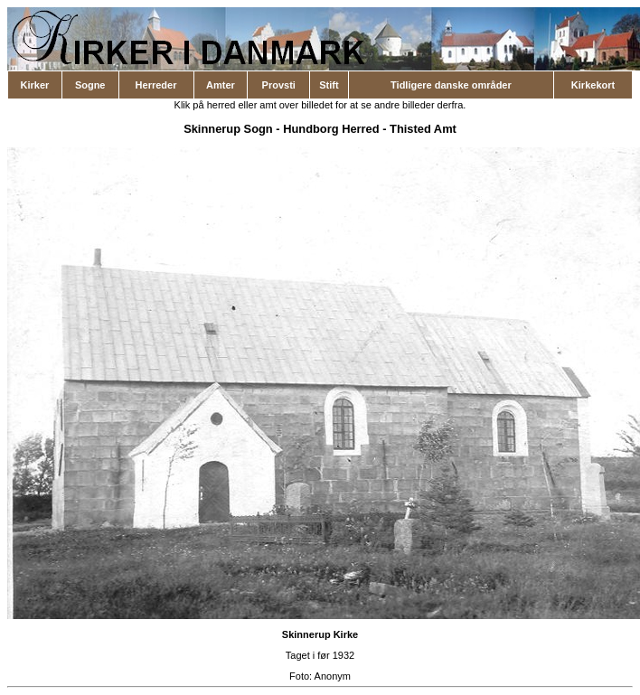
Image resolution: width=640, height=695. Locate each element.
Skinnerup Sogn (228, 129)
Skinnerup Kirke (320, 634)
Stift (328, 85)
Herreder (156, 85)
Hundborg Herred (331, 129)
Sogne (90, 85)
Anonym (333, 676)
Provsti (279, 85)
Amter (220, 85)
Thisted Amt (423, 129)
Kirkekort (593, 85)
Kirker (35, 85)
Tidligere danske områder (451, 85)
